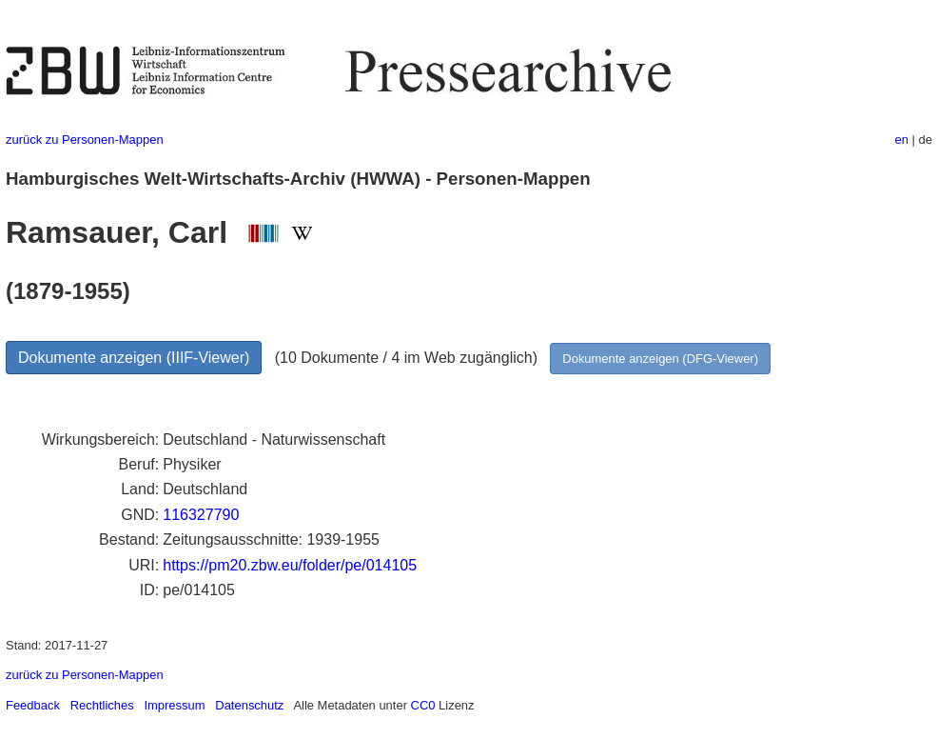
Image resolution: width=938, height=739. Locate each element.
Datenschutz (249, 705)
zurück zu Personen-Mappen (85, 139)
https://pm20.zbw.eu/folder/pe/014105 (290, 565)
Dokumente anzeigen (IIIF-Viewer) (133, 358)
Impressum (174, 705)
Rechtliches (102, 705)
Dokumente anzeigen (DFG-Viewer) (660, 358)
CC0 (423, 705)
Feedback (33, 705)
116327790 (201, 515)
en (902, 139)
